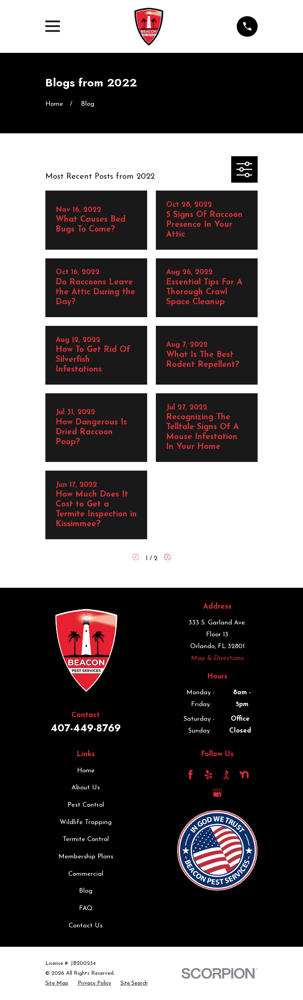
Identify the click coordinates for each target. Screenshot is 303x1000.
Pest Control (85, 805)
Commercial (85, 874)
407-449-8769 (85, 728)
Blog (85, 891)
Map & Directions (217, 658)
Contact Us (86, 925)
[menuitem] (56, 983)
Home (86, 770)
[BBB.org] (226, 774)
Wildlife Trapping (86, 822)
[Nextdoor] (244, 774)
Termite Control (86, 839)
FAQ (86, 908)
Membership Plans (85, 856)
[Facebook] (190, 774)
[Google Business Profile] (217, 792)
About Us (85, 787)
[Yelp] (208, 774)
